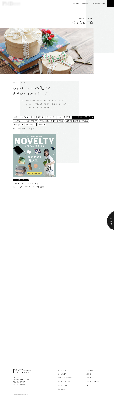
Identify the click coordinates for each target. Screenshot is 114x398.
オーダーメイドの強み (65, 381)
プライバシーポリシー (92, 381)
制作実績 (29, 19)
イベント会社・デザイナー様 (83, 117)
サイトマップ (89, 385)
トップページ (76, 3)
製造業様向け (30, 125)
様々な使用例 (33, 21)
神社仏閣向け (18, 125)
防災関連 (42, 125)
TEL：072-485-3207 (19, 382)
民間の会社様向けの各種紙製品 (77, 121)
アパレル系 (51, 117)
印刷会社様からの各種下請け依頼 (51, 121)
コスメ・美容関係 (64, 117)
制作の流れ (21, 20)
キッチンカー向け (26, 117)
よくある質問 (17, 21)
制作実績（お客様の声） (65, 378)
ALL (15, 117)
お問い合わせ (89, 378)
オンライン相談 (9, 22)
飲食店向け (40, 117)
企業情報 (13, 19)
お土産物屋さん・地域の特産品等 (25, 121)
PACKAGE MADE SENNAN (21, 394)
